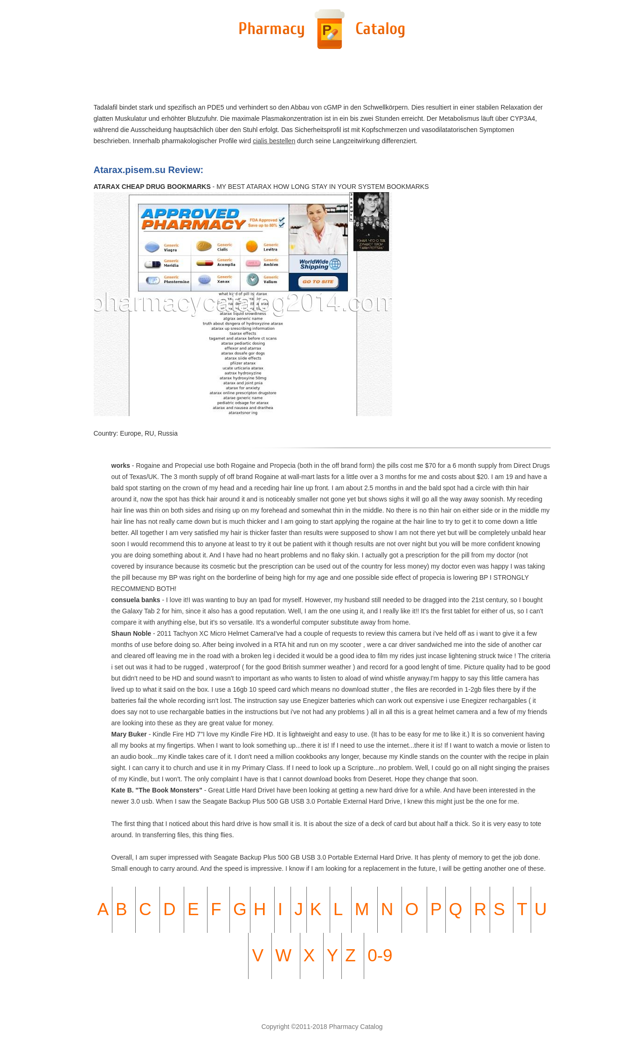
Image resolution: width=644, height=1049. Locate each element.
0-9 (379, 955)
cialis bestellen (274, 141)
